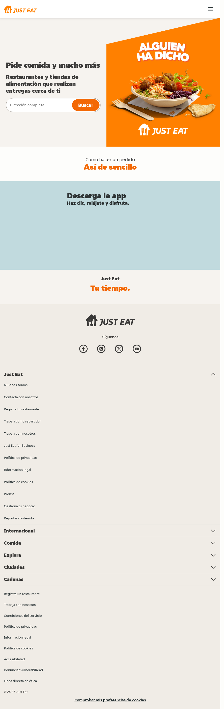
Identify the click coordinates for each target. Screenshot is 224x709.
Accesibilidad (14, 659)
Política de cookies (18, 648)
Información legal (17, 637)
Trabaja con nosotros (20, 604)
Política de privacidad (20, 626)
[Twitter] (119, 349)
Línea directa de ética (20, 681)
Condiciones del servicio (23, 615)
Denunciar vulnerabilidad (23, 670)
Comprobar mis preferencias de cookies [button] (110, 700)
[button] (20, 9)
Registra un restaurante (22, 594)
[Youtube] (137, 349)
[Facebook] (83, 349)
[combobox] (38, 105)
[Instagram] (101, 349)
